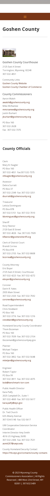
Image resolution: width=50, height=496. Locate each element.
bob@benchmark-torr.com (16, 382)
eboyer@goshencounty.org (16, 279)
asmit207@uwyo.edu (13, 443)
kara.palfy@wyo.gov (12, 402)
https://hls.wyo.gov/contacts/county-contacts (25, 452)
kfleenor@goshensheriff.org (17, 236)
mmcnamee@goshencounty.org (18, 109)
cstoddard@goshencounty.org (18, 319)
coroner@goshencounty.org (17, 299)
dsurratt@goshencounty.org (17, 196)
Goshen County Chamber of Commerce (22, 86)
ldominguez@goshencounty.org (19, 216)
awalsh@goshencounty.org (16, 102)
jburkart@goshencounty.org (17, 116)
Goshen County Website (15, 83)
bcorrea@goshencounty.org (17, 257)
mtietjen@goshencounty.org (17, 360)
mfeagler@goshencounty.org (17, 175)
